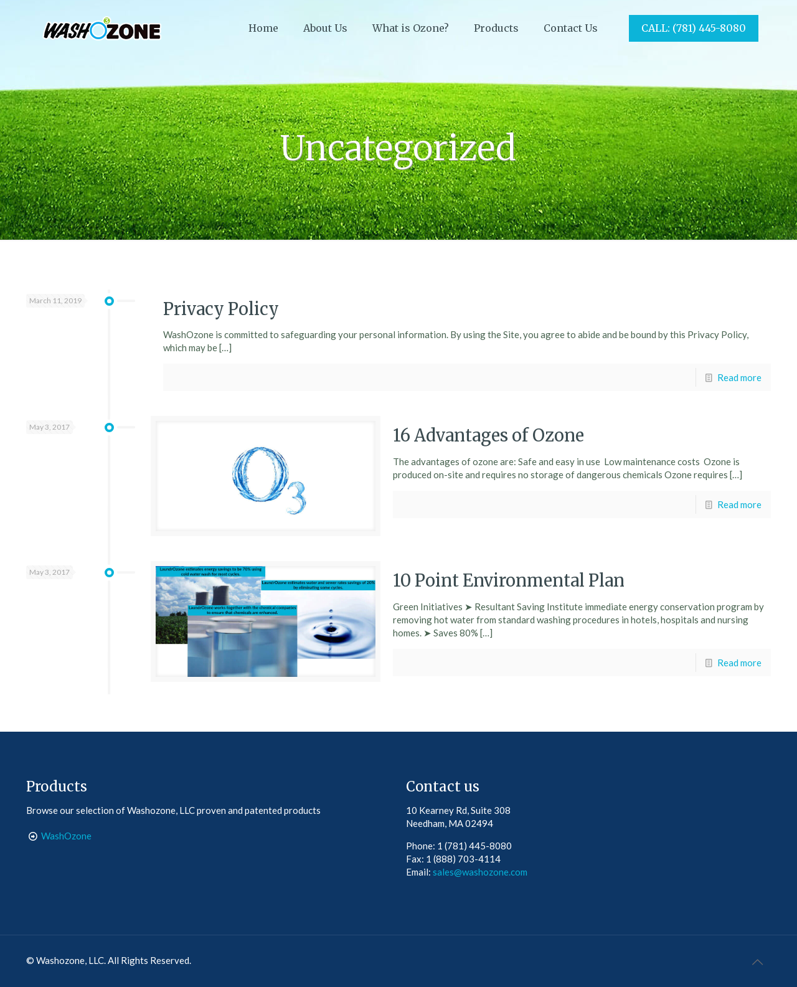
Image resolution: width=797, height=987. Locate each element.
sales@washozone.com (480, 871)
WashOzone (66, 835)
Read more (739, 377)
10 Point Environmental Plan (509, 580)
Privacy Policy (221, 308)
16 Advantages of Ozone (488, 435)
